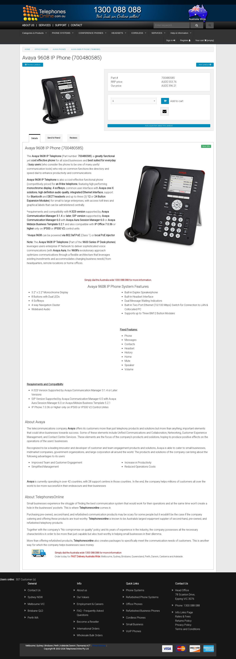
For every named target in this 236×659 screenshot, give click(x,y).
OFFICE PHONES (41, 49)
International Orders (88, 628)
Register (185, 40)
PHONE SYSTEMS (61, 33)
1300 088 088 (192, 605)
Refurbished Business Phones (143, 610)
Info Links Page (184, 612)
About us (82, 590)
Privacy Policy (183, 624)
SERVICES (156, 33)
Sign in (170, 40)
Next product (205, 65)
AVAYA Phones (59, 49)
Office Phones (134, 604)
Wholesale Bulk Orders (90, 635)
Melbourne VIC (36, 604)
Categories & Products (33, 33)
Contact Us (34, 590)
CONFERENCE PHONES (91, 33)
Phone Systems (135, 590)
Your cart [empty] (204, 40)
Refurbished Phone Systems (142, 597)
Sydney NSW (35, 597)
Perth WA (33, 617)
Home (27, 49)
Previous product (32, 65)
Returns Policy (183, 620)
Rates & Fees (183, 616)
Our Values (83, 597)
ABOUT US (28, 25)
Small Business (134, 624)
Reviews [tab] (73, 138)
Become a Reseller (88, 621)
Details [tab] (34, 138)
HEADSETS (117, 33)
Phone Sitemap (99, 645)
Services (45, 25)
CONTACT (76, 25)
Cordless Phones (136, 617)
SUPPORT (60, 25)
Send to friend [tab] (53, 138)
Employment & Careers (90, 604)
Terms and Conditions (187, 629)
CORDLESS (137, 33)
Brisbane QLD (35, 610)
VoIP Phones (133, 631)
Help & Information (179, 33)
